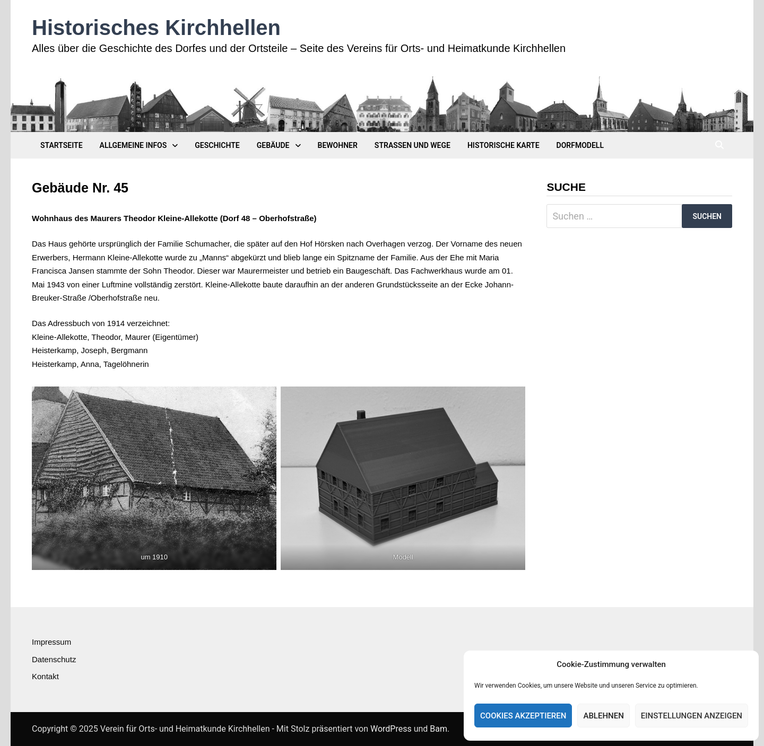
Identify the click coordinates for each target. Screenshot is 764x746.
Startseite (61, 145)
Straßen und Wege (412, 145)
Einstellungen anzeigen (691, 716)
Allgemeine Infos (133, 145)
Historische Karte (503, 145)
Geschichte (217, 145)
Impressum (51, 641)
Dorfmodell (580, 145)
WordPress (391, 729)
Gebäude (273, 145)
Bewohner (338, 145)
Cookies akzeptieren (523, 716)
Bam (438, 729)
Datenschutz (54, 659)
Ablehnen (603, 716)
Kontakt (45, 676)
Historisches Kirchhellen (156, 27)
